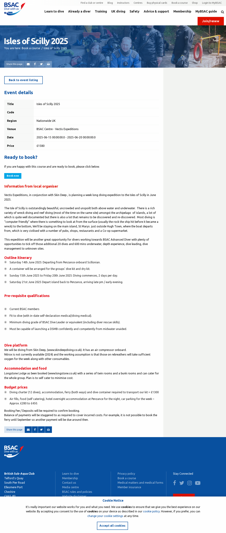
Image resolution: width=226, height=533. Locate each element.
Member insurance (129, 487)
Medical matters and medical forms (140, 482)
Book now (13, 175)
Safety (134, 11)
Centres (138, 2)
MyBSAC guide (206, 11)
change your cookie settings (105, 515)
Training (101, 11)
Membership (182, 11)
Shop (195, 2)
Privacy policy (126, 473)
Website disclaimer (74, 496)
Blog (110, 2)
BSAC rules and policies (77, 491)
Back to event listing (23, 80)
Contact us (69, 482)
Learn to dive (54, 11)
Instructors (123, 2)
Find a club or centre (92, 2)
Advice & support (156, 11)
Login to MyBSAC (212, 2)
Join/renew (210, 21)
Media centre (70, 487)
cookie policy (151, 511)
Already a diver (79, 11)
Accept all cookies (112, 525)
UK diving (118, 11)
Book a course (179, 2)
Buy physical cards (157, 2)
